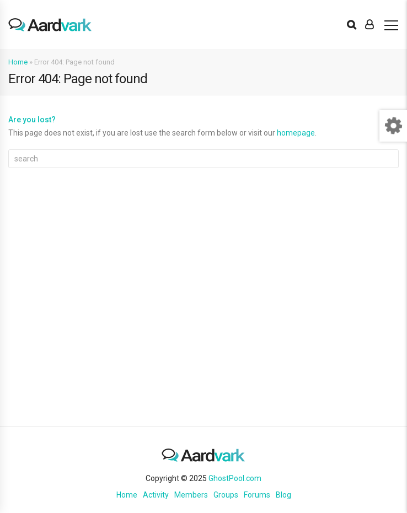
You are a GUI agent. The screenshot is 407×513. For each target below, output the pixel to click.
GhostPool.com (234, 478)
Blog (283, 495)
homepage (296, 132)
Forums (257, 495)
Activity (156, 495)
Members (191, 495)
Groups (225, 495)
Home (18, 62)
